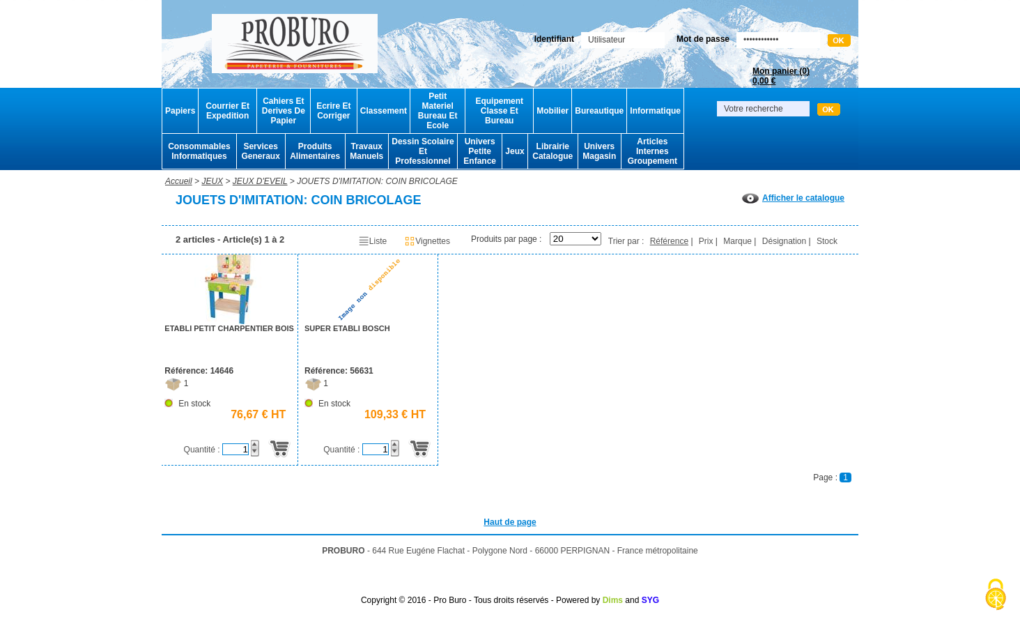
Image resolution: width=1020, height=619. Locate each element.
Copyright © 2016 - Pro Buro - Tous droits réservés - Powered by (480, 600)
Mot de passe (703, 39)
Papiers (180, 111)
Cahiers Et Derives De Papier (283, 110)
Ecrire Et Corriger (333, 111)
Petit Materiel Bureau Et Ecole (438, 110)
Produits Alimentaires (315, 151)
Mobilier (552, 111)
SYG (650, 600)
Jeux (514, 151)
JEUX (212, 181)
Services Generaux (260, 151)
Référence (669, 241)
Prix (706, 241)
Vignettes (427, 241)
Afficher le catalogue (793, 198)
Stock (827, 241)
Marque (737, 241)
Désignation (784, 241)
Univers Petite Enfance (479, 151)
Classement (383, 111)
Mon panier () (781, 76)
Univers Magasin (599, 151)
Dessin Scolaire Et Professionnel (423, 151)
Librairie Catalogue (552, 151)
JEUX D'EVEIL (260, 181)
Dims (613, 600)
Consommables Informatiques (199, 151)
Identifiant (554, 39)
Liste (372, 241)
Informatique (655, 111)
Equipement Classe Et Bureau (499, 110)
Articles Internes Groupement (652, 151)
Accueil (178, 181)
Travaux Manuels (366, 151)
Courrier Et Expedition (227, 111)
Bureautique (599, 111)
